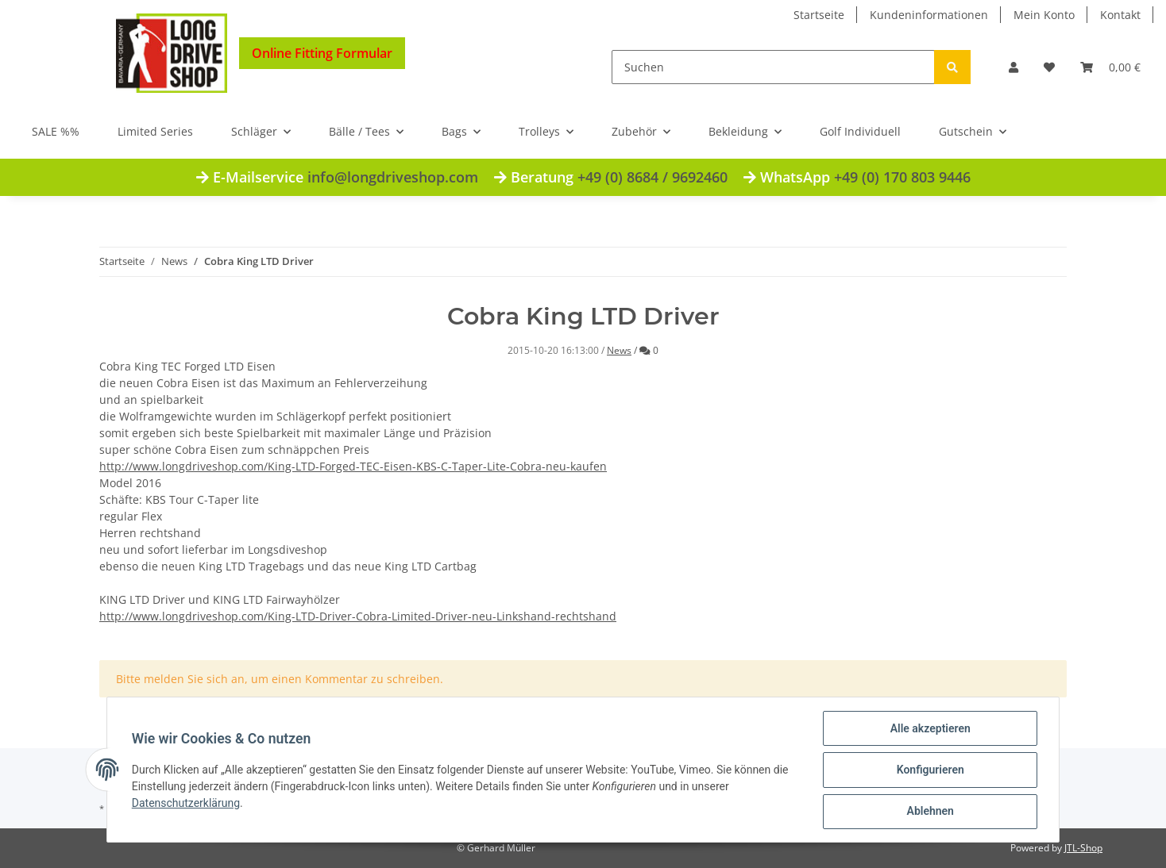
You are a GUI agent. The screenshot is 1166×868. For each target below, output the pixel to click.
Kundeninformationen (929, 14)
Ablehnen (928, 811)
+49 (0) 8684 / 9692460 (652, 176)
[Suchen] (773, 67)
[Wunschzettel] (1049, 67)
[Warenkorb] (1110, 67)
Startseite (818, 14)
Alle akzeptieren (929, 729)
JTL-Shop (1083, 848)
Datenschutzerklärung (187, 803)
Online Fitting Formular (322, 53)
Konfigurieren (929, 770)
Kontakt (1120, 14)
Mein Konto (1044, 14)
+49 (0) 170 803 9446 (902, 176)
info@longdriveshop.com (392, 176)
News (619, 350)
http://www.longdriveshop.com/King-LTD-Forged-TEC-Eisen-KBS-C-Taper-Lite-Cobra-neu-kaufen (353, 466)
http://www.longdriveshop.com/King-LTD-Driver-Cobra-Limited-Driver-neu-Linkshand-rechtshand (357, 616)
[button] (1013, 67)
